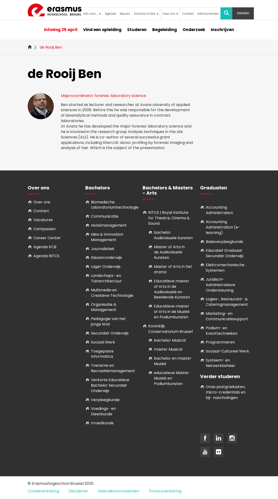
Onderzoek (194, 29)
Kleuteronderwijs (106, 257)
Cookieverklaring (43, 491)
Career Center (47, 238)
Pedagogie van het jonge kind (108, 321)
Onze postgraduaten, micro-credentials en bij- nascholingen (226, 392)
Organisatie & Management (103, 307)
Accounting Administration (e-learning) (223, 227)
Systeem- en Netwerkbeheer (220, 362)
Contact (188, 14)
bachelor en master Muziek (172, 361)
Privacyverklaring (165, 491)
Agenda (110, 14)
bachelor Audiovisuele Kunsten (173, 235)
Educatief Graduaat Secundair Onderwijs (224, 253)
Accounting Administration (219, 210)
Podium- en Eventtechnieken (222, 330)
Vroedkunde (102, 423)
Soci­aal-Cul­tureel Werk (227, 351)
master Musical (168, 349)
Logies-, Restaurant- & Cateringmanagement (227, 301)
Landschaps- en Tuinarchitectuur (106, 278)
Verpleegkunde (105, 400)
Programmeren (220, 342)
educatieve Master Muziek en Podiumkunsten (171, 378)
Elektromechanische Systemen (225, 267)
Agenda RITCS (46, 256)
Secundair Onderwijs (110, 333)
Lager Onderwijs (106, 266)
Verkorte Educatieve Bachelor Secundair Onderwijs (110, 385)
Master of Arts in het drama (173, 269)
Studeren (137, 29)
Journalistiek (102, 249)
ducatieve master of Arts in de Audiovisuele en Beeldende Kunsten (172, 289)
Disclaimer (78, 491)
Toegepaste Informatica (102, 353)
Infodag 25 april (60, 29)
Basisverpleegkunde (224, 241)
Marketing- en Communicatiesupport (227, 316)
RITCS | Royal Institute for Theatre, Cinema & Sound (169, 218)
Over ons (170, 14)
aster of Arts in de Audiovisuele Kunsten (169, 252)
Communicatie (104, 216)
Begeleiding (164, 29)
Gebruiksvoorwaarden (118, 491)
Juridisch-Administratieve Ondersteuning (220, 285)
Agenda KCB (44, 247)
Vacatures (43, 220)
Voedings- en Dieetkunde (103, 411)
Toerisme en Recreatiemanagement (113, 368)
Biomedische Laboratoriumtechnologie (115, 204)
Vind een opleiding (102, 29)
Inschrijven (222, 29)
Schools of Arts (146, 14)
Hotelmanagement (109, 225)
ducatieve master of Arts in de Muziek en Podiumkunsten (172, 311)
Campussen (44, 229)
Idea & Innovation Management (107, 237)
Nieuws (125, 14)
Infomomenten (208, 14)
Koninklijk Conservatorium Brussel (170, 328)
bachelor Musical (170, 340)
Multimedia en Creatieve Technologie (112, 292)
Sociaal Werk (103, 342)
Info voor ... (92, 14)
